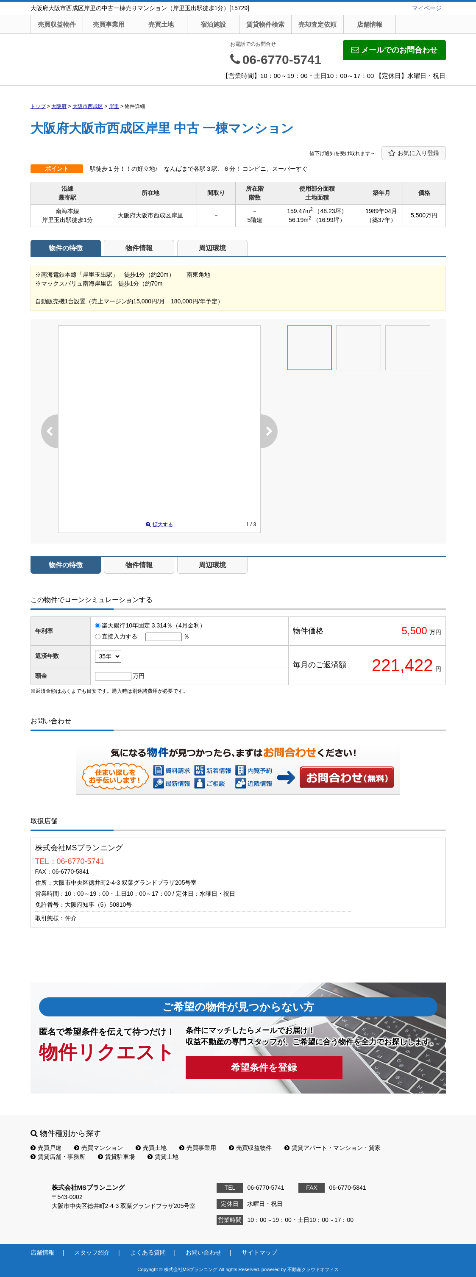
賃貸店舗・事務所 (58, 1156)
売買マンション (98, 1147)
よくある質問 (148, 1252)
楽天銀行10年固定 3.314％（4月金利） (153, 625)
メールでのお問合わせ (394, 50)
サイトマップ (259, 1252)
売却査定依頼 (317, 24)
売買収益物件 (57, 24)
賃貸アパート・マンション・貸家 (332, 1147)
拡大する (159, 524)
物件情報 (139, 248)
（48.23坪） (330, 211)
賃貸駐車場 (116, 1156)
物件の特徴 (66, 248)
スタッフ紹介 (92, 1252)
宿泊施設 (213, 24)
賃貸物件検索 (265, 24)
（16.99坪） (329, 220)
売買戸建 (46, 1147)
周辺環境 (212, 248)
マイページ (427, 8)
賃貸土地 (163, 1156)
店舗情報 (369, 24)
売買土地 (161, 24)
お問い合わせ (347, 777)
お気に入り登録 (413, 153)
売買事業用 (109, 24)
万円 (139, 675)
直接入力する (119, 636)
